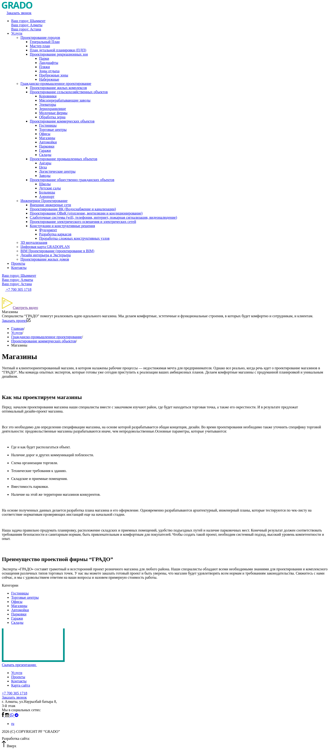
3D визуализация (33, 242)
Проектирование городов (40, 38)
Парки (44, 58)
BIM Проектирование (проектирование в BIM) (57, 251)
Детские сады (50, 188)
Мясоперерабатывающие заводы (64, 100)
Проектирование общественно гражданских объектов (72, 180)
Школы (45, 184)
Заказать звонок (14, 697)
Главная (17, 328)
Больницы (47, 192)
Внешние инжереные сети (50, 205)
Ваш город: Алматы (26, 25)
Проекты (18, 263)
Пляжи (44, 67)
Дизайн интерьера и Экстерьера (45, 255)
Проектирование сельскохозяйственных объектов (69, 92)
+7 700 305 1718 (14, 693)
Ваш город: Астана (26, 29)
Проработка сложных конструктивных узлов (74, 238)
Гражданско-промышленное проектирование (55, 84)
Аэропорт (46, 196)
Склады (45, 155)
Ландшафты (48, 63)
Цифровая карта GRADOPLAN (45, 247)
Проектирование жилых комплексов (58, 88)
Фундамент (48, 230)
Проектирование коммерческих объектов (62, 121)
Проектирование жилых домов (44, 259)
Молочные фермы (53, 113)
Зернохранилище (52, 109)
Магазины (47, 138)
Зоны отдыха (49, 71)
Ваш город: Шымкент (28, 21)
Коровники (48, 96)
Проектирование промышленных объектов (63, 159)
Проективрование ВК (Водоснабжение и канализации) (73, 209)
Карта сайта (20, 685)
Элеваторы (47, 104)
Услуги (16, 33)
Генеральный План (45, 42)
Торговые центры (53, 130)
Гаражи (45, 150)
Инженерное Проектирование (43, 201)
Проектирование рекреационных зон (59, 54)
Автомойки (48, 142)
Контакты (19, 268)
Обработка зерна (52, 117)
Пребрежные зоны (53, 75)
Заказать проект (16, 321)
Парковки (46, 146)
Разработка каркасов (55, 234)
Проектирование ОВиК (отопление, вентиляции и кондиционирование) (86, 213)
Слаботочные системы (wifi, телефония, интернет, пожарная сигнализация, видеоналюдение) (103, 217)
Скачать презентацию (21, 665)
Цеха (43, 167)
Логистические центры (57, 171)
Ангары (45, 163)
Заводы (44, 176)
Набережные (49, 79)
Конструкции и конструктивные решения (62, 226)
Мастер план (40, 46)
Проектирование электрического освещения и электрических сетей (83, 222)
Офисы (44, 134)
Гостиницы (48, 125)
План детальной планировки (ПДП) (58, 50)
